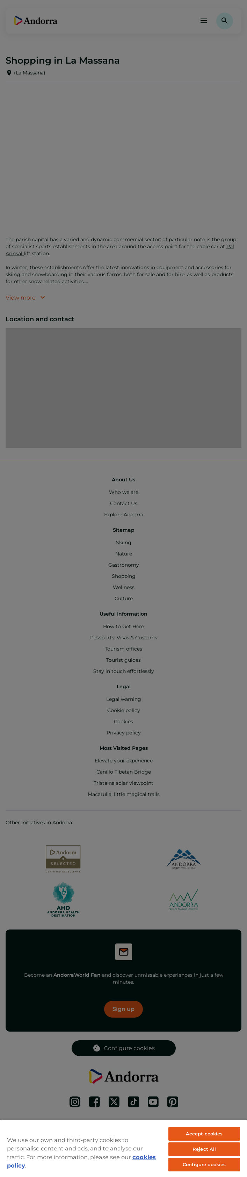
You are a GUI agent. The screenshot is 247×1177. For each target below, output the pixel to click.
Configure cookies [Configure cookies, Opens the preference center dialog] (204, 1164)
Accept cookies (204, 1133)
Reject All (204, 1149)
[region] (123, 1148)
